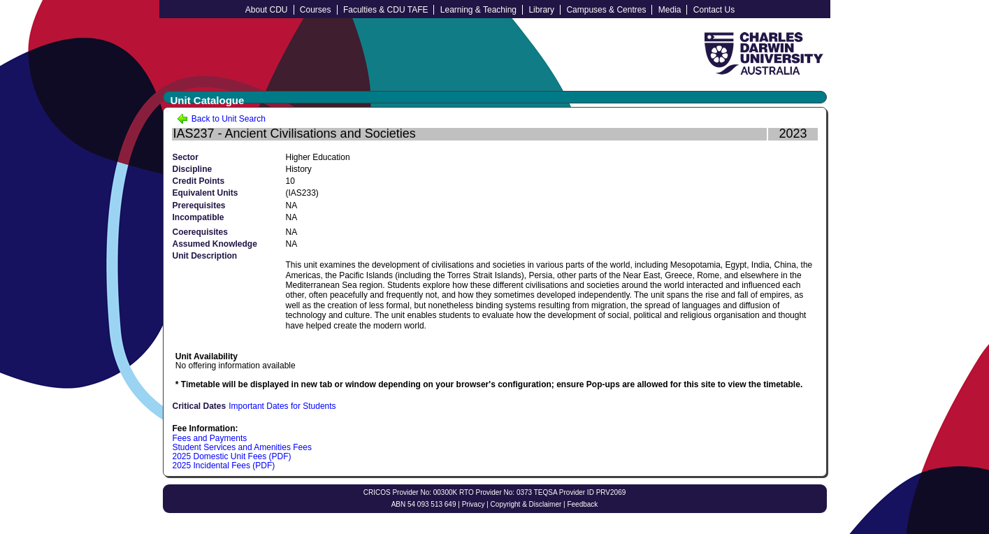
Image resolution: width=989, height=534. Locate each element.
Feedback (582, 504)
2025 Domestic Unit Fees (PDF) (232, 456)
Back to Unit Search (221, 119)
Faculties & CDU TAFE (385, 10)
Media (669, 10)
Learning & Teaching (478, 10)
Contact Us (714, 10)
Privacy (473, 504)
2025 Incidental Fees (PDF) (224, 465)
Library (541, 10)
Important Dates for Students (282, 406)
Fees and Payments (210, 438)
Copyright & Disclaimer (526, 504)
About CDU (266, 10)
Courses (315, 10)
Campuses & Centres (606, 10)
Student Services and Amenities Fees (242, 447)
